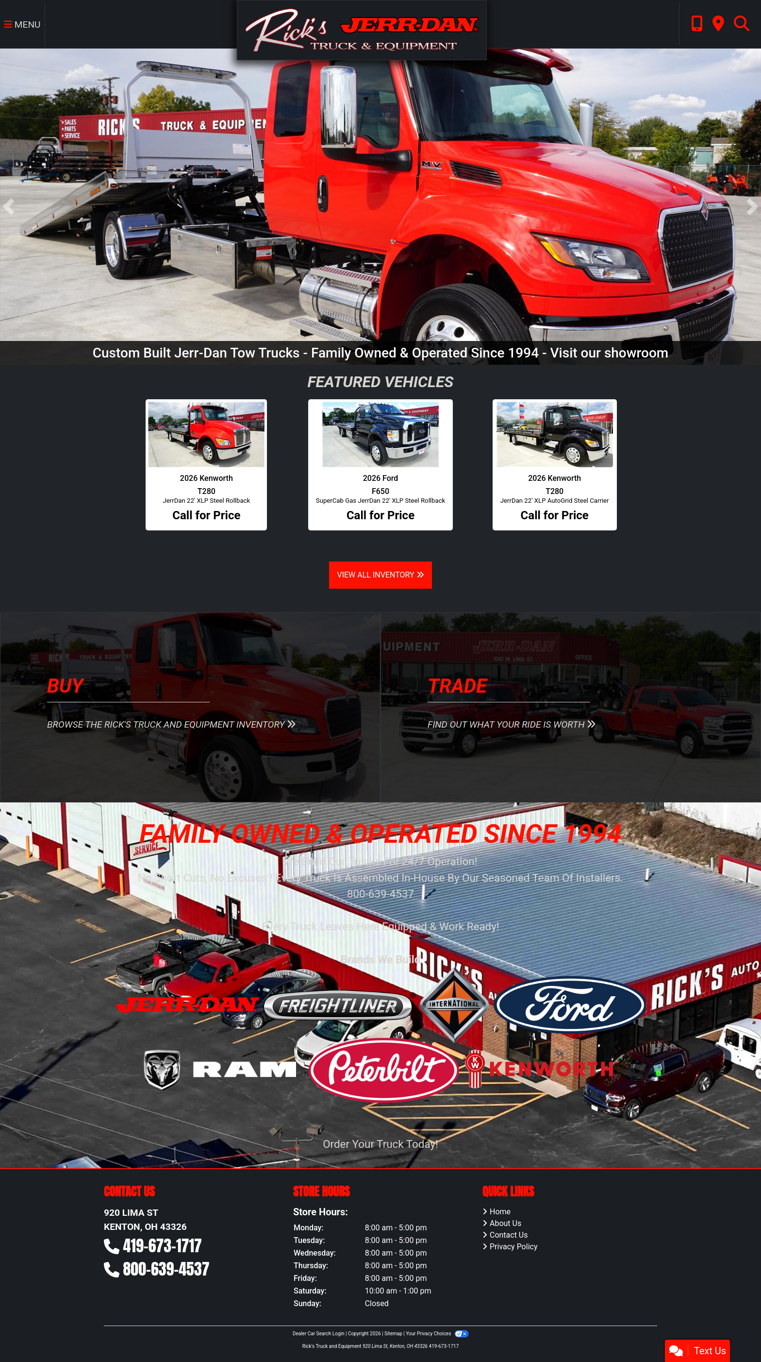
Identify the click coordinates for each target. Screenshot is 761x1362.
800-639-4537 (166, 1269)
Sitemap (393, 1333)
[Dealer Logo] (362, 29)
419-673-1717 (162, 1246)
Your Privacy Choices (437, 1333)
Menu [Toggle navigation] (22, 24)
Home (500, 1211)
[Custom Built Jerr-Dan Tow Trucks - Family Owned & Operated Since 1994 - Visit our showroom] (380, 206)
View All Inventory (380, 574)
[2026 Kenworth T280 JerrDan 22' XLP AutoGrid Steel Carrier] (555, 434)
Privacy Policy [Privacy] (514, 1246)
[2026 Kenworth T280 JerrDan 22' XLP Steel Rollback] (206, 434)
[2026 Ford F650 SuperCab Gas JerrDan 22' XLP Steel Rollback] (380, 434)
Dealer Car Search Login (319, 1333)
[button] (8, 207)
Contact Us (509, 1235)
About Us (505, 1223)
